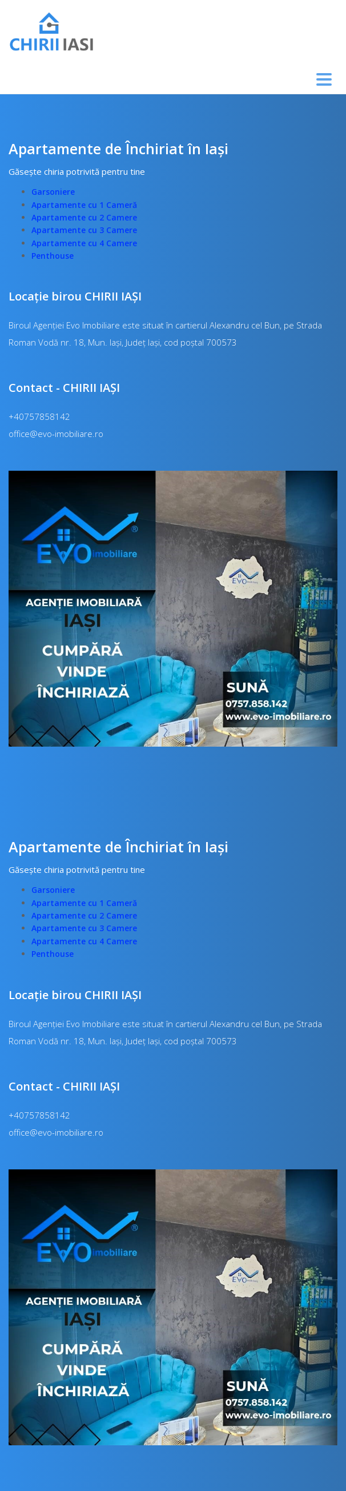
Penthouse (52, 255)
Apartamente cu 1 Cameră (84, 204)
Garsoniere (53, 191)
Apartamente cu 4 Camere (84, 243)
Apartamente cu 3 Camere (84, 230)
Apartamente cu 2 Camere (84, 217)
